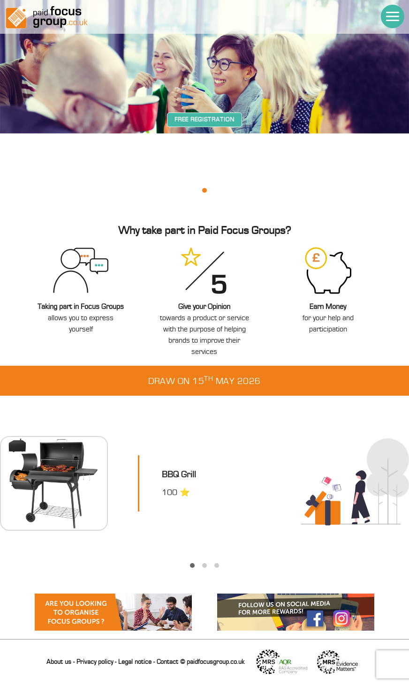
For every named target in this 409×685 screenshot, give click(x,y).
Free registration (204, 119)
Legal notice (134, 662)
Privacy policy (94, 662)
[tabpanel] (204, 167)
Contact (167, 662)
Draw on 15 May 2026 (204, 380)
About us (58, 662)
